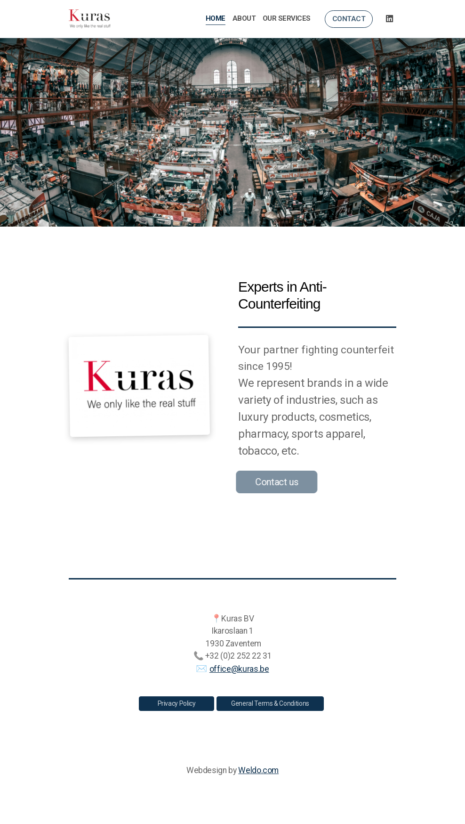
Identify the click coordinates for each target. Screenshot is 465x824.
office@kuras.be (239, 669)
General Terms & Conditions (270, 703)
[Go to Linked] (389, 19)
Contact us (275, 482)
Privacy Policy (177, 703)
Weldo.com (258, 770)
